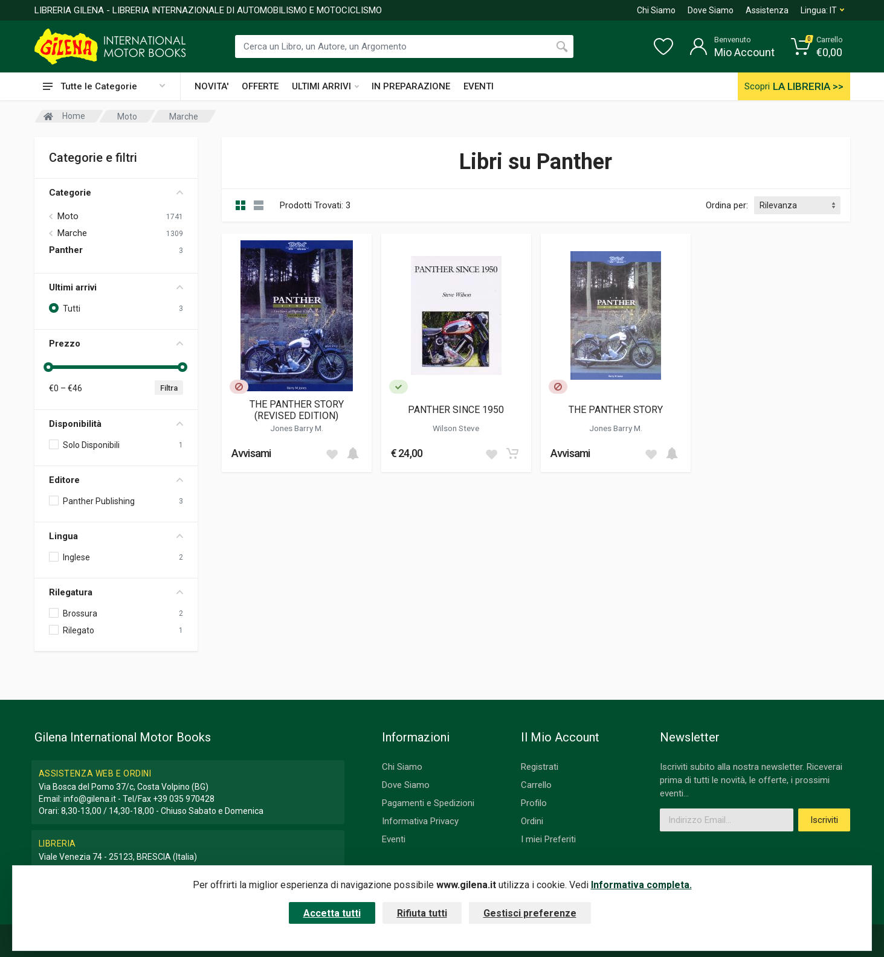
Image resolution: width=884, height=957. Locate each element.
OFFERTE (260, 86)
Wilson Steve (456, 428)
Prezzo (116, 343)
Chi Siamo (656, 10)
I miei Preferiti (548, 839)
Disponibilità (116, 423)
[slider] (49, 367)
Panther (66, 250)
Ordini (532, 821)
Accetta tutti (332, 913)
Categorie (116, 192)
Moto (68, 216)
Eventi (393, 839)
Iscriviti (824, 820)
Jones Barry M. (296, 428)
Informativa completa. (641, 885)
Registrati (539, 766)
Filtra (169, 387)
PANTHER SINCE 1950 (456, 409)
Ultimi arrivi (116, 287)
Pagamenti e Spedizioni (428, 803)
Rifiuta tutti (422, 913)
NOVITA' (211, 86)
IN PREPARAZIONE (411, 86)
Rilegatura (116, 592)
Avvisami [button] (251, 453)
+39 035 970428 (184, 799)
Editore (116, 480)
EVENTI (478, 86)
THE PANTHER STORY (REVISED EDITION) (297, 409)
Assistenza (767, 10)
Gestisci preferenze (529, 913)
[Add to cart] (353, 453)
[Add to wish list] (332, 453)
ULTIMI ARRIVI (325, 86)
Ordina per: (727, 205)
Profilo (534, 803)
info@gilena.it (89, 799)
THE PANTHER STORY (616, 409)
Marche (72, 233)
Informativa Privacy (420, 821)
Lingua (116, 536)
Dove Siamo (711, 10)
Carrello (536, 784)
